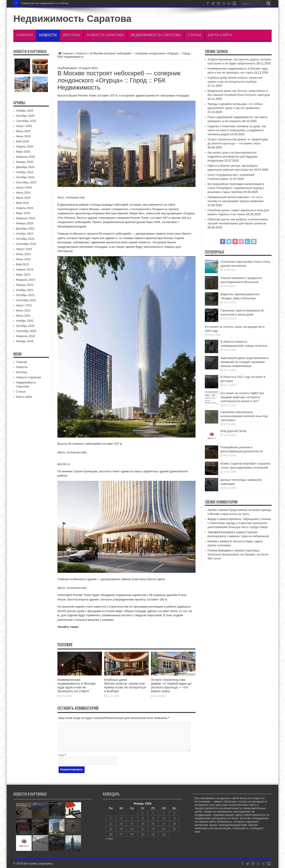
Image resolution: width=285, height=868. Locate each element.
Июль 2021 (23, 310)
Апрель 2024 (24, 208)
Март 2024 (23, 213)
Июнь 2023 (23, 259)
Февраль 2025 (25, 156)
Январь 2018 (24, 341)
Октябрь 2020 (25, 326)
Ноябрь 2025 (24, 110)
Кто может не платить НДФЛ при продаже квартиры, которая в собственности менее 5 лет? (242, 397)
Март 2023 (23, 274)
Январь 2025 (24, 162)
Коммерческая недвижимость (39, 3)
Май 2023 (22, 264)
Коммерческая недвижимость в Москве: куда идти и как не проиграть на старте (76, 685)
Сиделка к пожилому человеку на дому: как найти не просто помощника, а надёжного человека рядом (237, 130)
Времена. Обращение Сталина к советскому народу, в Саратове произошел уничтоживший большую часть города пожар (239, 523)
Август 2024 (24, 187)
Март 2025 (23, 151)
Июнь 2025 (23, 136)
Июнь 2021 (23, 315)
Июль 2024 (23, 192)
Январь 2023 (24, 285)
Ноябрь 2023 (24, 233)
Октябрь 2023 (25, 238)
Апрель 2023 (24, 269)
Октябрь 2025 (25, 115)
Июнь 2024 (23, 197)
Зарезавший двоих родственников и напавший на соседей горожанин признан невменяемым (244, 362)
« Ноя (109, 838)
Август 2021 (24, 305)
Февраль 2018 (25, 336)
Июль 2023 (23, 254)
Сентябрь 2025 (26, 121)
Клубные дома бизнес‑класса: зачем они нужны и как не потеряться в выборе (125, 685)
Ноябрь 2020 (24, 320)
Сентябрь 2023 (26, 244)
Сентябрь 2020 (26, 331)
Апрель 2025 (24, 146)
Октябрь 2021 (25, 295)
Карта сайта (220, 35)
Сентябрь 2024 (26, 182)
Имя (61, 755)
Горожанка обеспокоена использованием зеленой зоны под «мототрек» (243, 416)
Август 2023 (24, 249)
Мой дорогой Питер (233, 431)
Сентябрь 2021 (26, 300)
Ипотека (71, 35)
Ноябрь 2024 (24, 172)
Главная (24, 35)
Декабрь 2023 (25, 228)
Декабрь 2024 (25, 167)
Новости (48, 35)
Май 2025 (22, 141)
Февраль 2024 (25, 218)
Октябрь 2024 (25, 177)
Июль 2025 (23, 131)
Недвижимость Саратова (72, 18)
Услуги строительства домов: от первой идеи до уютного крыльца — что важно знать (171, 685)
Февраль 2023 (25, 279)
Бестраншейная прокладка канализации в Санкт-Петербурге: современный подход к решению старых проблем (236, 188)
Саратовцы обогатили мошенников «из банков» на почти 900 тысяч (238, 554)
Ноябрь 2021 (24, 290)
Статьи (194, 35)
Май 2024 (22, 203)
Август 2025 (24, 126)
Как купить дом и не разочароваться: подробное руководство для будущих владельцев (232, 156)
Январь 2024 (24, 223)
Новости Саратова (105, 35)
